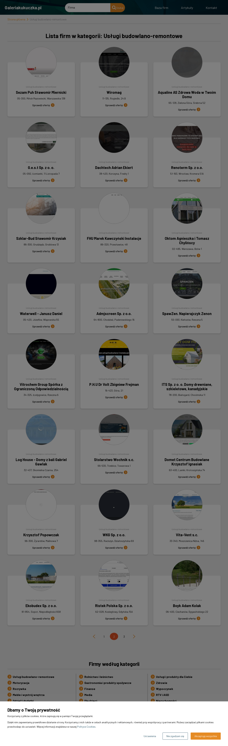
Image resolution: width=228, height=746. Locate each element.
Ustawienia (150, 736)
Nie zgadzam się (175, 736)
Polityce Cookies (86, 726)
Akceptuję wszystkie (205, 736)
